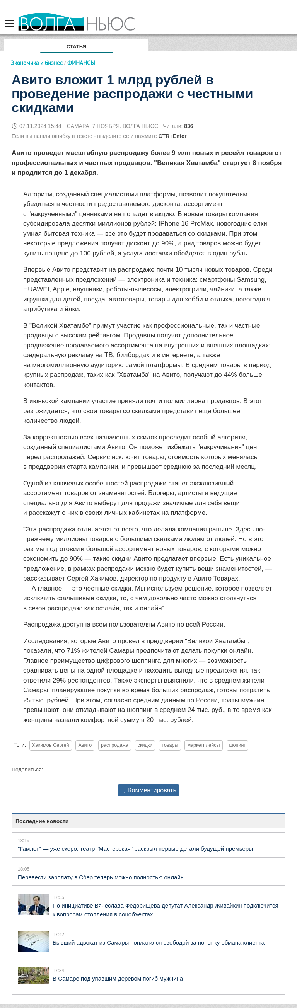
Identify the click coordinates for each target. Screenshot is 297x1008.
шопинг (237, 745)
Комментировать (148, 790)
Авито (85, 745)
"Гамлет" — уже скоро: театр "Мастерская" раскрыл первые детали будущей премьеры (135, 848)
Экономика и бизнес (37, 62)
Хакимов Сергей (50, 745)
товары (170, 745)
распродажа (114, 745)
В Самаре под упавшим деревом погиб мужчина (118, 978)
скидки (145, 745)
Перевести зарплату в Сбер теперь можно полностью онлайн (101, 877)
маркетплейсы (203, 745)
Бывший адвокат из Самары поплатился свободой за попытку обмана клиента (159, 942)
